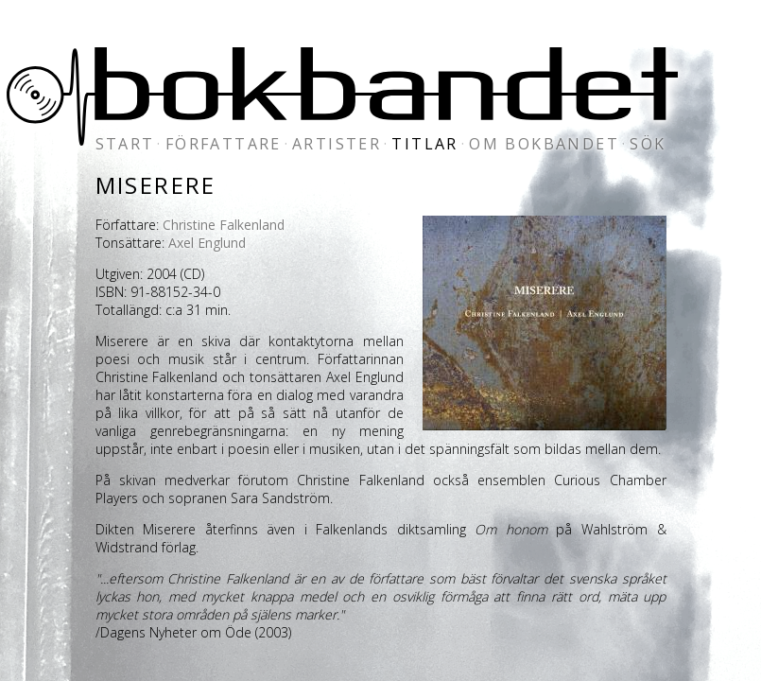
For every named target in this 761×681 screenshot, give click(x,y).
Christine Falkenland (224, 225)
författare (223, 143)
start (125, 143)
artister (336, 143)
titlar (424, 143)
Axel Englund (207, 243)
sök (648, 143)
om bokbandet (544, 143)
